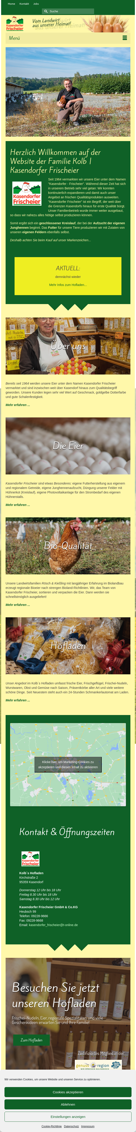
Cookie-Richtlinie (51, 1126)
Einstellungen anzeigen (68, 1117)
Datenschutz (71, 1126)
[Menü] (68, 38)
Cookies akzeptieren (68, 1092)
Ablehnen (68, 1104)
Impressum (87, 1126)
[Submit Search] (45, 11)
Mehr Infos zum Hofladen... (68, 285)
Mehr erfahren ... (18, 405)
